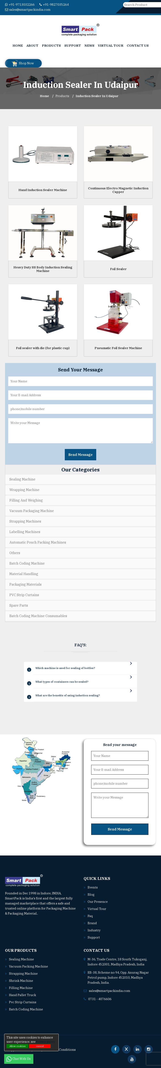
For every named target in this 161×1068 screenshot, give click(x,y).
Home (18, 46)
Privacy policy (45, 1042)
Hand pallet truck (22, 995)
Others (14, 553)
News (89, 46)
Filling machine (21, 988)
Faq (90, 916)
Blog (91, 894)
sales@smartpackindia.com (28, 10)
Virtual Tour (110, 46)
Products (51, 46)
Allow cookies (17, 1046)
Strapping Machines (25, 521)
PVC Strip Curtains (24, 595)
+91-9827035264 (54, 5)
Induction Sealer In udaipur (97, 96)
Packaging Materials (25, 584)
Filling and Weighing (26, 500)
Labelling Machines (24, 532)
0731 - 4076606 (100, 999)
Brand (92, 923)
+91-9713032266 (20, 5)
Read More (47, 913)
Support (72, 46)
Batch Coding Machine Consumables (38, 616)
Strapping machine (23, 974)
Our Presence (98, 902)
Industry (94, 930)
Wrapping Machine (24, 490)
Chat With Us (18, 1059)
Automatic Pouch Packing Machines (37, 542)
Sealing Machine (22, 479)
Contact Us (138, 46)
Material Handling (23, 574)
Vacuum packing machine (28, 966)
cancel (40, 1046)
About (32, 46)
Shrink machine (21, 981)
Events (93, 887)
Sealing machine (21, 959)
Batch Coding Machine (27, 563)
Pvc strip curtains (22, 1002)
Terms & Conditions (61, 1050)
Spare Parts (18, 605)
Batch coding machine (26, 1009)
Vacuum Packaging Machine (31, 511)
